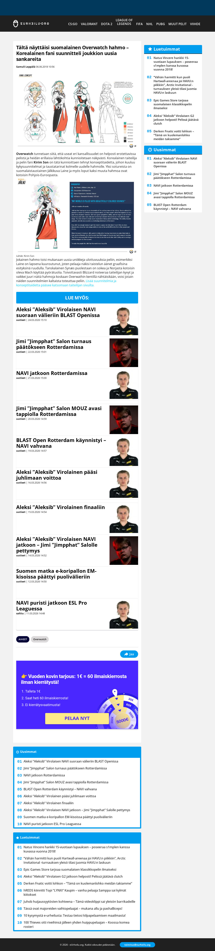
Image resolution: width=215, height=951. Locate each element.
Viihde (195, 24)
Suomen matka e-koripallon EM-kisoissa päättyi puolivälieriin (56, 573)
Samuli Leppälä (25, 66)
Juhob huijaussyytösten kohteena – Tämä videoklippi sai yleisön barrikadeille (79, 901)
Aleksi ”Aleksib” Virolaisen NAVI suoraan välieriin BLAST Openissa (58, 312)
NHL (149, 24)
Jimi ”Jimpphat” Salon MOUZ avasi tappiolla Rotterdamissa (59, 411)
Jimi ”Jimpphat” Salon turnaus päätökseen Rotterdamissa (53, 344)
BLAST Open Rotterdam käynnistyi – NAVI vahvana (61, 443)
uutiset (20, 320)
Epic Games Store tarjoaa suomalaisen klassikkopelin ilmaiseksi (70, 869)
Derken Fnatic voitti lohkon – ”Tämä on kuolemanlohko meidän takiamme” (78, 883)
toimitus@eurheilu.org (137, 944)
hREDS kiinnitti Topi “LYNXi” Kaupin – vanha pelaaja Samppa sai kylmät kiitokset (75, 892)
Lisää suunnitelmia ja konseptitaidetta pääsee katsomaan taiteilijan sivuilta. (66, 283)
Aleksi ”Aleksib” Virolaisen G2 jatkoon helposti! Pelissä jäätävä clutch (73, 876)
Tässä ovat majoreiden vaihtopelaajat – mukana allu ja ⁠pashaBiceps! (73, 908)
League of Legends (124, 22)
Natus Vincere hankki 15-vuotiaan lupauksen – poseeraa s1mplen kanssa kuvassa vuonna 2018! (77, 849)
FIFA (139, 24)
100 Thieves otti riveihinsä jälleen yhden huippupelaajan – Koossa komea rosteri (76, 924)
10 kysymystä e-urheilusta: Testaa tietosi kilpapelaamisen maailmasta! (75, 915)
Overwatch (39, 639)
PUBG (160, 24)
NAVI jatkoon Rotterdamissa (52, 373)
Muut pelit (177, 24)
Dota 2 (106, 24)
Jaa (129, 654)
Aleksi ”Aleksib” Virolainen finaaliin (60, 507)
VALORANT (89, 24)
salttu (20, 613)
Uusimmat (28, 752)
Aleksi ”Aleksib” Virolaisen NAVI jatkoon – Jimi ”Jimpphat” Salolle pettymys (56, 544)
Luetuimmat (30, 837)
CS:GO (72, 24)
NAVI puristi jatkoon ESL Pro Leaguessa (51, 605)
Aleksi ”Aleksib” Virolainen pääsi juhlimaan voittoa (56, 474)
